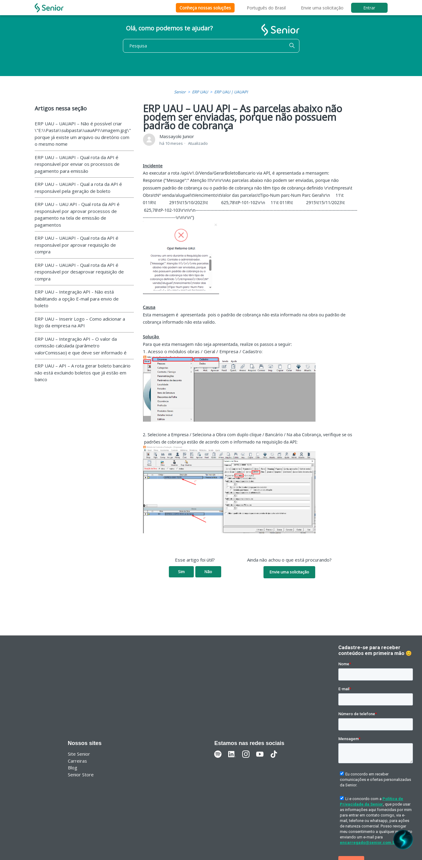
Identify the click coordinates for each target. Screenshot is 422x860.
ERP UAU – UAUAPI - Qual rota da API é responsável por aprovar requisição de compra (76, 245)
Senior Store (81, 774)
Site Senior (79, 754)
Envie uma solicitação (322, 8)
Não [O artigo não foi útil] (208, 571)
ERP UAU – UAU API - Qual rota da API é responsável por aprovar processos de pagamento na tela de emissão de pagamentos (77, 214)
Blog (72, 767)
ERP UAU (200, 92)
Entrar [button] (369, 8)
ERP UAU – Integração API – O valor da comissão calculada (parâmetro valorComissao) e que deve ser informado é (81, 346)
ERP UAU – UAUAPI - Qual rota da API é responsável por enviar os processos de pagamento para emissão (77, 164)
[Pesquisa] (211, 46)
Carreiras (77, 761)
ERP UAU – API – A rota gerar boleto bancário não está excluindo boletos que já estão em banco (83, 372)
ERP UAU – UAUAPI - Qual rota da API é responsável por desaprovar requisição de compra (79, 272)
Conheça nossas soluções (205, 8)
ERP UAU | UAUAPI (231, 92)
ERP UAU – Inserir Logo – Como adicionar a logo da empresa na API (80, 322)
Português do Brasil (266, 8)
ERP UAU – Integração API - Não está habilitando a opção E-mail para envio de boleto (77, 298)
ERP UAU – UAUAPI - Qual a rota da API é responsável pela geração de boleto (78, 187)
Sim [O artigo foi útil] (181, 571)
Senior (180, 92)
